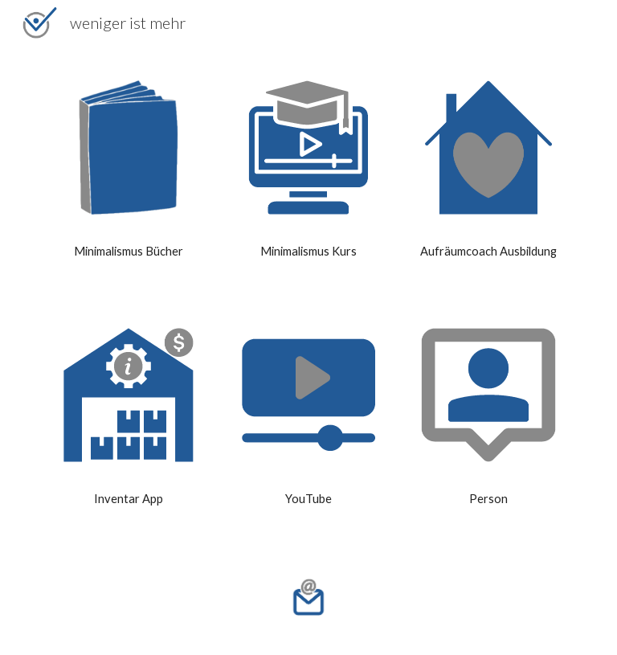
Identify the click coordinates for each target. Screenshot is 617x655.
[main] (128, 251)
